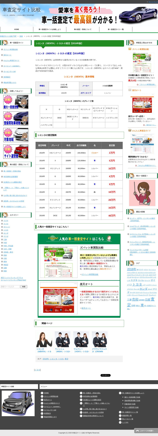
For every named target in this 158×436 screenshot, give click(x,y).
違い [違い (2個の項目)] (128, 309)
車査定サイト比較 (21, 9)
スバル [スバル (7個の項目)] (141, 280)
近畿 (5, 268)
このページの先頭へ (147, 431)
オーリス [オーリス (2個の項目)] (145, 275)
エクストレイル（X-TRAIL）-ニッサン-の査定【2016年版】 (142, 235)
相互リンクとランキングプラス (12, 278)
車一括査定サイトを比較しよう (50, 29)
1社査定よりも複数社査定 (13, 182)
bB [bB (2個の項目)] (138, 269)
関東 (5, 271)
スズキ (6, 221)
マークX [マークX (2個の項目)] (132, 292)
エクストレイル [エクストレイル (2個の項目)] (143, 272)
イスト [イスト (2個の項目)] (146, 269)
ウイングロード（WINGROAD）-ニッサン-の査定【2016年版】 (142, 243)
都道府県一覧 (127, 415)
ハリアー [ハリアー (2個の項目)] (149, 285)
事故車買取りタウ (10, 82)
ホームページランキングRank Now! (13, 280)
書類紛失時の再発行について (93, 416)
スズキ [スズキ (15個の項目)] (134, 280)
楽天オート (86, 308)
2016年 (46, 359)
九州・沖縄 (7, 249)
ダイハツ (7, 227)
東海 (5, 261)
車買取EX (7, 77)
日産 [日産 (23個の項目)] (147, 299)
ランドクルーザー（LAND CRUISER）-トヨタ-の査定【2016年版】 (143, 252)
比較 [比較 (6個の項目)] (133, 305)
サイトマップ (153, 2)
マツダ (6, 236)
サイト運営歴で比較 (131, 407)
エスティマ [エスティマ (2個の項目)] (152, 272)
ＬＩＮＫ (125, 422)
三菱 (5, 239)
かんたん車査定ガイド (11, 60)
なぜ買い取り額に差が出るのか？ (15, 195)
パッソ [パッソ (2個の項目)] (154, 285)
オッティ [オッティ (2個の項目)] (139, 275)
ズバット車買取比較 (90, 274)
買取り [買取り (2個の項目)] (138, 305)
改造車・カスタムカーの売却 (14, 201)
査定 (66, 359)
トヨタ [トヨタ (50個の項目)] (137, 284)
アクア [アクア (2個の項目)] (141, 269)
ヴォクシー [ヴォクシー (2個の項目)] (152, 295)
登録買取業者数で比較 (132, 400)
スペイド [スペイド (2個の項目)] (147, 280)
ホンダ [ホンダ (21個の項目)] (143, 288)
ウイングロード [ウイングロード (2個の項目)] (132, 272)
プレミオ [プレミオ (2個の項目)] (136, 289)
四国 (5, 255)
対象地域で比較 (130, 404)
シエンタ (53, 359)
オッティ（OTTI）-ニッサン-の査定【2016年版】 (142, 219)
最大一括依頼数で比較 (132, 397)
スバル (6, 224)
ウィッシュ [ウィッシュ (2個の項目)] (152, 269)
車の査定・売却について (82, 29)
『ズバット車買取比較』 (147, 84)
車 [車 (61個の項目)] (142, 305)
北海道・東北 (8, 252)
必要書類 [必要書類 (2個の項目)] (142, 300)
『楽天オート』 (150, 125)
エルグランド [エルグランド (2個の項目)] (131, 275)
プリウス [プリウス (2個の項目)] (130, 289)
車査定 (6, 265)
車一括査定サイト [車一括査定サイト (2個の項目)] (150, 305)
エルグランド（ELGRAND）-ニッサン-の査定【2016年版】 (142, 227)
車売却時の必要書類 (11, 177)
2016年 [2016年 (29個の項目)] (131, 269)
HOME (16, 29)
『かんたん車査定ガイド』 (146, 165)
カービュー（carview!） (12, 66)
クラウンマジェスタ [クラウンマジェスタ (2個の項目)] (146, 277)
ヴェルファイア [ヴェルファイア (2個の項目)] (143, 295)
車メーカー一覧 (127, 419)
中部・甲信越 (8, 246)
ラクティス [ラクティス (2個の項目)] (139, 292)
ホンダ (6, 233)
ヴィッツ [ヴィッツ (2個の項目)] (135, 295)
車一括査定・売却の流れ (12, 171)
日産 (5, 258)
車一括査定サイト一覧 (116, 29)
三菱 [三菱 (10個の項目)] (129, 299)
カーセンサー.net (10, 71)
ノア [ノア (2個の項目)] (144, 285)
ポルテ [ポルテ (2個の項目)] (150, 289)
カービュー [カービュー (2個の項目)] (135, 277)
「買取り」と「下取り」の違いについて (16, 189)
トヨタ (61, 359)
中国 (5, 243)
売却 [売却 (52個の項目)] (135, 299)
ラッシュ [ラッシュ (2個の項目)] (146, 292)
